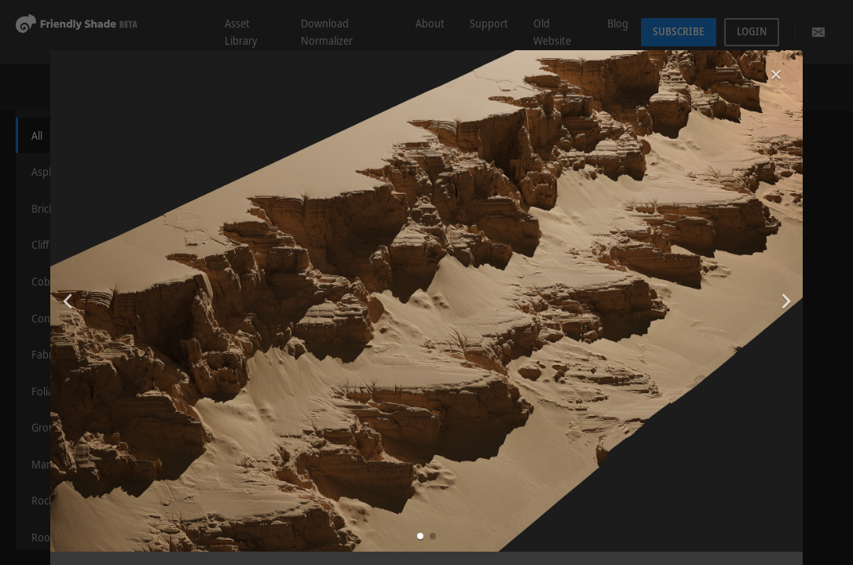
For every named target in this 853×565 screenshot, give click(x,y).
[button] (420, 536)
